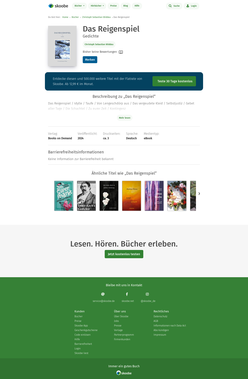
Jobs (116, 320)
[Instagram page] (148, 297)
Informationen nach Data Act (170, 325)
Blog (125, 5)
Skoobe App (81, 325)
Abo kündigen (161, 330)
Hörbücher (96, 5)
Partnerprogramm (124, 334)
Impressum (160, 334)
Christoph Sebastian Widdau (96, 17)
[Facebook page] (127, 297)
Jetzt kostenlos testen (124, 254)
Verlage (118, 330)
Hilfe (137, 5)
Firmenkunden (122, 339)
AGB (156, 320)
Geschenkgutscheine (86, 330)
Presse (117, 325)
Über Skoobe (121, 316)
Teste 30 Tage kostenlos (175, 81)
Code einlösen (82, 334)
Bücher (79, 5)
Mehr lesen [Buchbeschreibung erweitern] (124, 118)
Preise (113, 5)
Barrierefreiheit (83, 343)
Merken (90, 59)
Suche (174, 5)
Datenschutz (160, 316)
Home (65, 17)
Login (191, 5)
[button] (199, 193)
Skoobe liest (81, 353)
